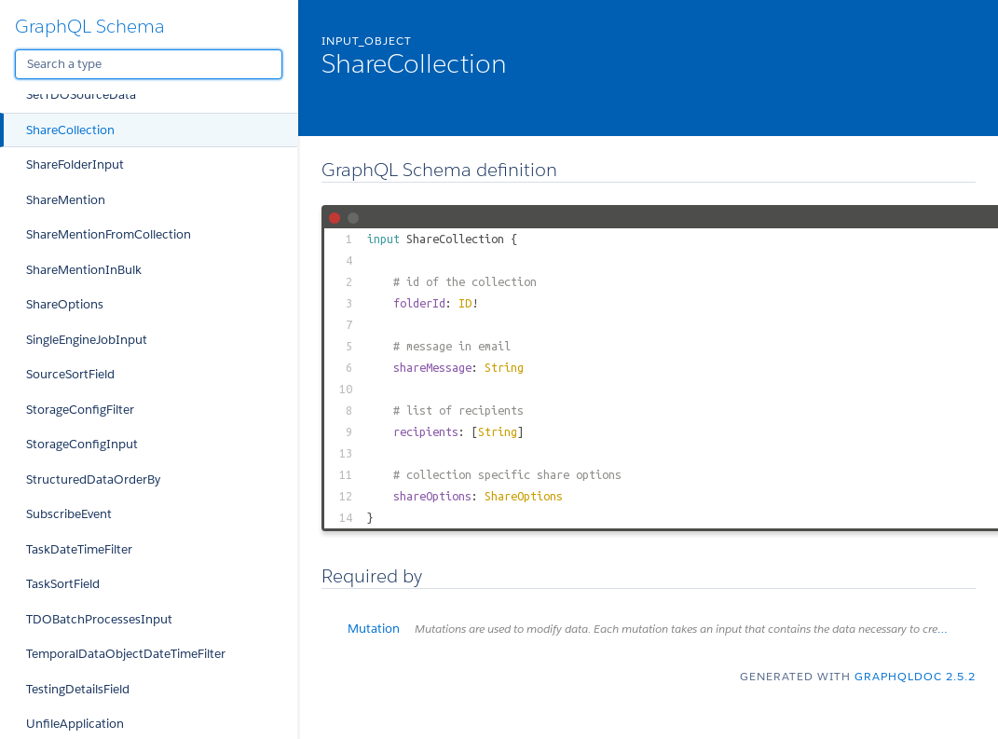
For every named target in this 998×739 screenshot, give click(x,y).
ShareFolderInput (75, 164)
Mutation (662, 628)
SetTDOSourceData (81, 95)
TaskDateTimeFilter (79, 549)
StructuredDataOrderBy (93, 479)
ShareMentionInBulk (84, 270)
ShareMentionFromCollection (108, 234)
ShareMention (65, 200)
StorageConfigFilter (80, 409)
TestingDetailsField (78, 689)
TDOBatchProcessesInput (99, 619)
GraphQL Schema (90, 26)
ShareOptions (64, 304)
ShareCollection (70, 130)
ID (465, 302)
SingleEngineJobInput (86, 340)
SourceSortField (70, 374)
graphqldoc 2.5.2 (915, 676)
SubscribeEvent (69, 514)
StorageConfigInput (82, 444)
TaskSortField (63, 584)
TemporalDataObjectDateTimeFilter (126, 654)
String (504, 367)
